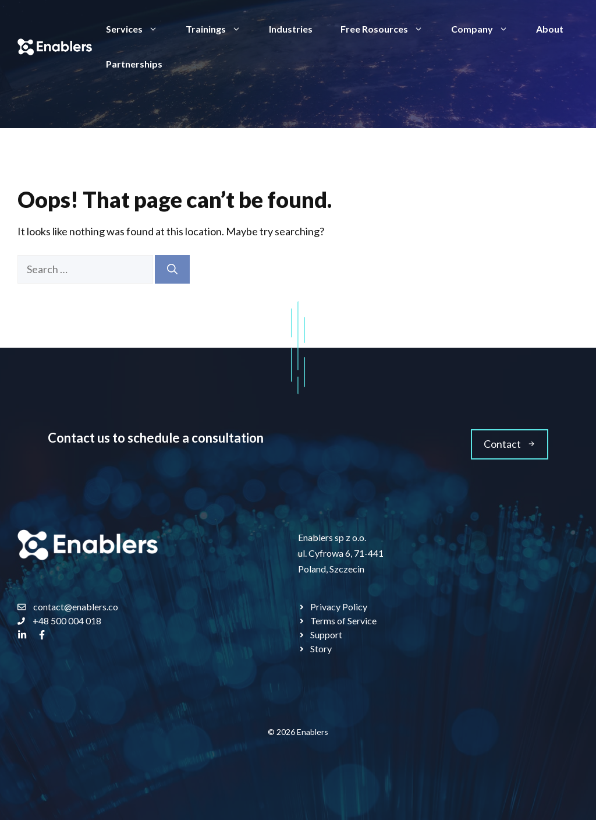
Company (486, 29)
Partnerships (134, 63)
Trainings (220, 29)
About (549, 28)
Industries (291, 28)
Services (139, 29)
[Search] (172, 269)
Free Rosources (388, 29)
